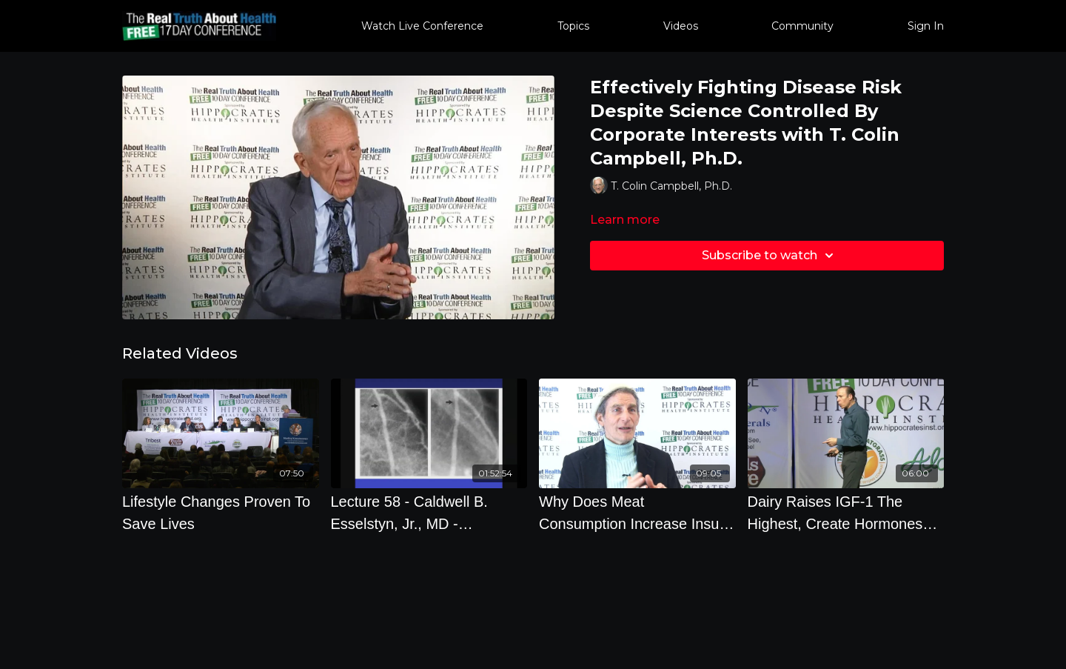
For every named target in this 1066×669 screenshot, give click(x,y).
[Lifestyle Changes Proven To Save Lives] (220, 512)
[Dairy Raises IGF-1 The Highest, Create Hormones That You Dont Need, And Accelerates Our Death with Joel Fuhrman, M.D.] (846, 512)
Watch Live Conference (422, 26)
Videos (680, 26)
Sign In (926, 26)
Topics (573, 26)
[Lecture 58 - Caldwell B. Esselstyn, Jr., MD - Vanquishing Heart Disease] (429, 512)
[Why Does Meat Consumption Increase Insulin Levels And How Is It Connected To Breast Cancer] (637, 512)
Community (802, 26)
